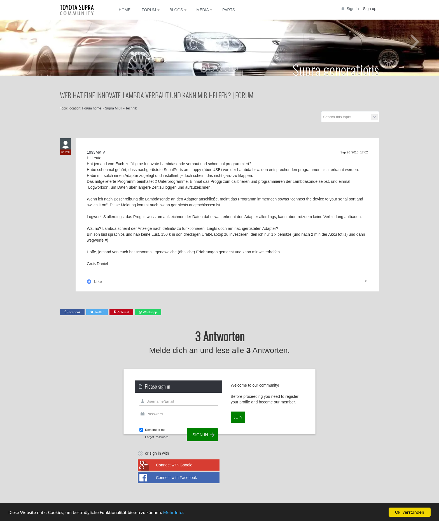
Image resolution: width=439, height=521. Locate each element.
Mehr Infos (173, 512)
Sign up (369, 8)
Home (124, 10)
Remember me (155, 429)
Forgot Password (156, 437)
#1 (366, 281)
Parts (228, 10)
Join (237, 417)
